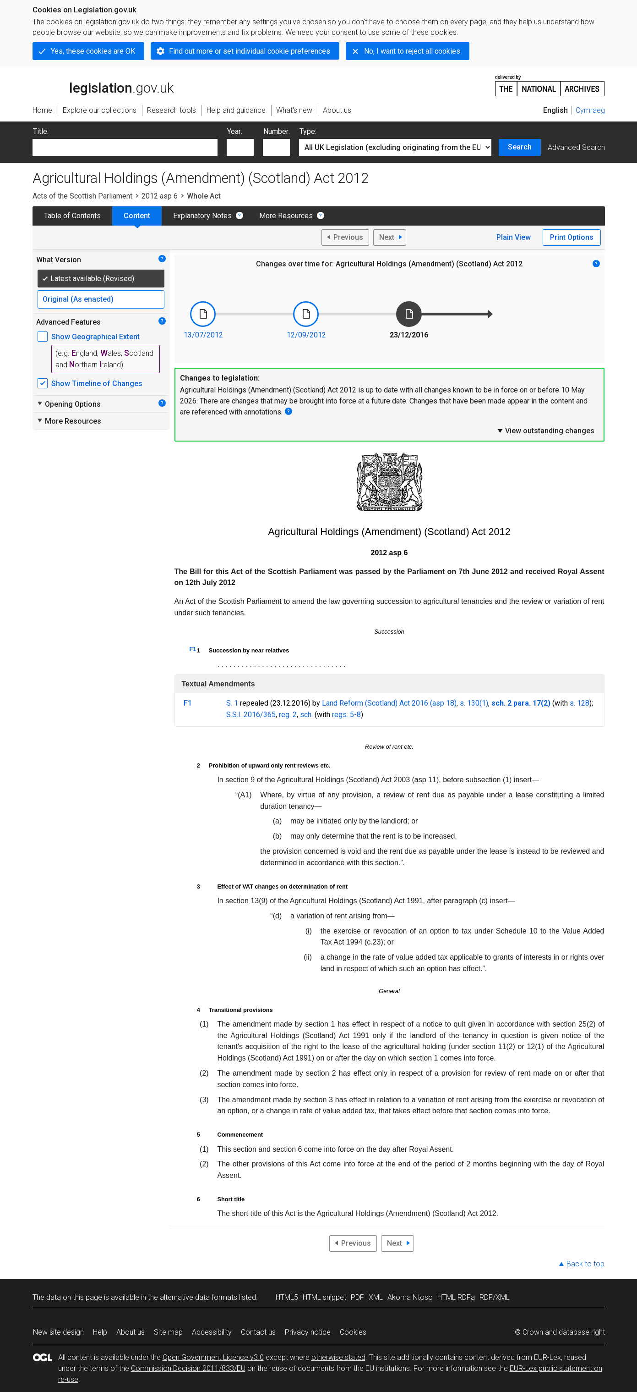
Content (137, 215)
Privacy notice (308, 1332)
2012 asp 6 (160, 196)
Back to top (585, 1263)
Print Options (571, 237)
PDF (357, 1297)
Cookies (353, 1332)
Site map (168, 1332)
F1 (193, 649)
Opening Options (68, 404)
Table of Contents (72, 215)
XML (376, 1297)
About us (130, 1332)
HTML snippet (324, 1297)
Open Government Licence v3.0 (213, 1357)
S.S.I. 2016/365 (251, 714)
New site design (58, 1332)
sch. (306, 714)
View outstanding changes (545, 430)
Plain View (513, 237)
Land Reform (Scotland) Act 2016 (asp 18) (389, 703)
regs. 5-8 (346, 714)
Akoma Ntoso (410, 1297)
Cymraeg (590, 110)
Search (520, 147)
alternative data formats (198, 1297)
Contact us (258, 1332)
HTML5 (287, 1297)
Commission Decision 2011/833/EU (188, 1368)
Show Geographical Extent (95, 336)
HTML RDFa (456, 1297)
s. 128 (579, 703)
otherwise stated (338, 1357)
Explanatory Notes (202, 215)
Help (100, 1332)
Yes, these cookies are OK (93, 51)
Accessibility (212, 1332)
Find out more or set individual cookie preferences (249, 51)
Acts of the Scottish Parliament (82, 196)
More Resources (286, 215)
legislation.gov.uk (103, 84)
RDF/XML (494, 1297)
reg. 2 (288, 714)
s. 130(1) (474, 703)
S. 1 (232, 703)
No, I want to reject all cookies (412, 51)
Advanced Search (576, 147)
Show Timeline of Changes (96, 383)
